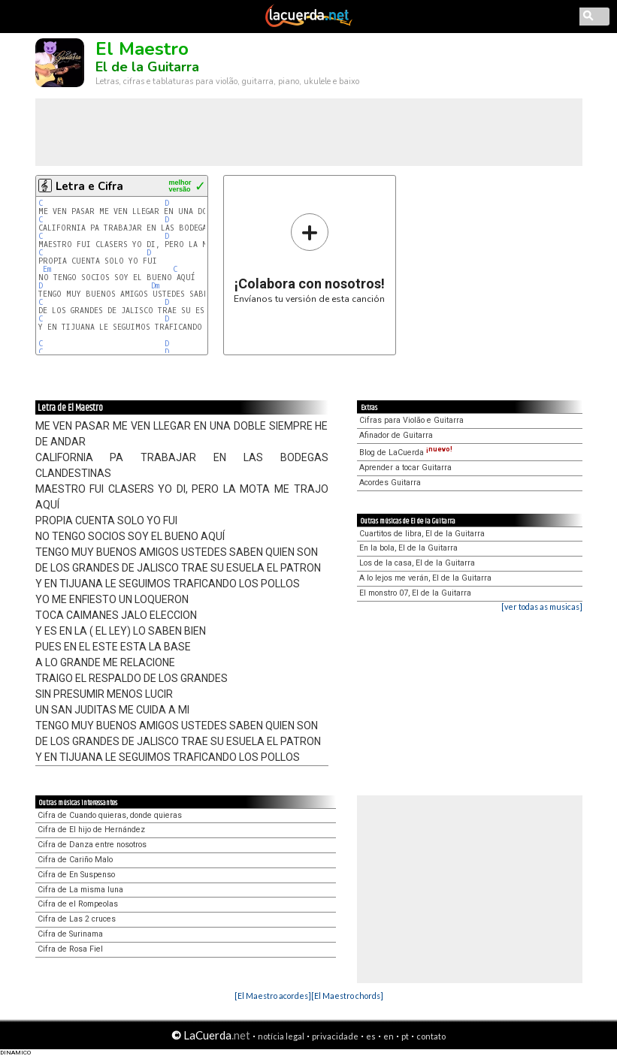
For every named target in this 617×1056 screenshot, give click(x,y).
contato (431, 1036)
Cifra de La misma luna (80, 890)
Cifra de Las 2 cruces (77, 919)
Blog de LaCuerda (405, 452)
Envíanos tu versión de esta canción (309, 258)
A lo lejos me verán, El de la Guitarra (425, 578)
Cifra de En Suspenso (76, 874)
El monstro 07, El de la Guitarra (415, 593)
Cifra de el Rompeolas (78, 904)
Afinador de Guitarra (396, 435)
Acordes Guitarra (390, 482)
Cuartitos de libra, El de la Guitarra (422, 534)
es (371, 1036)
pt (405, 1036)
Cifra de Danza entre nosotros (92, 844)
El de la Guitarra (147, 67)
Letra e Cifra (89, 186)
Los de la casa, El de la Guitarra (417, 563)
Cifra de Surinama (70, 934)
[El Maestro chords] (347, 995)
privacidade (335, 1036)
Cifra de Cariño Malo (75, 859)
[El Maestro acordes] (272, 995)
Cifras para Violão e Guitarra (411, 420)
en (388, 1036)
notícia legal (281, 1036)
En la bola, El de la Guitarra (408, 548)
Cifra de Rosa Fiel (70, 949)
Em (47, 269)
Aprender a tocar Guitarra (405, 467)
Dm (155, 286)
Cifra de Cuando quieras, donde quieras (110, 815)
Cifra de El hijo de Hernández (91, 829)
